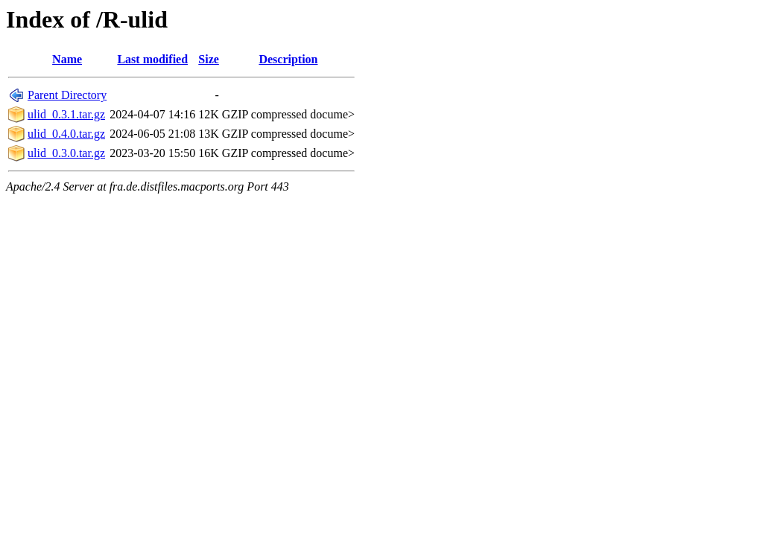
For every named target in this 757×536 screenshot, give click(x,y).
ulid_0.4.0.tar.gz (66, 133)
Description (288, 59)
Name (67, 59)
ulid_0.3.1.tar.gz (66, 114)
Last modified (152, 59)
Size (208, 59)
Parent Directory (67, 95)
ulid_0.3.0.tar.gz (66, 153)
